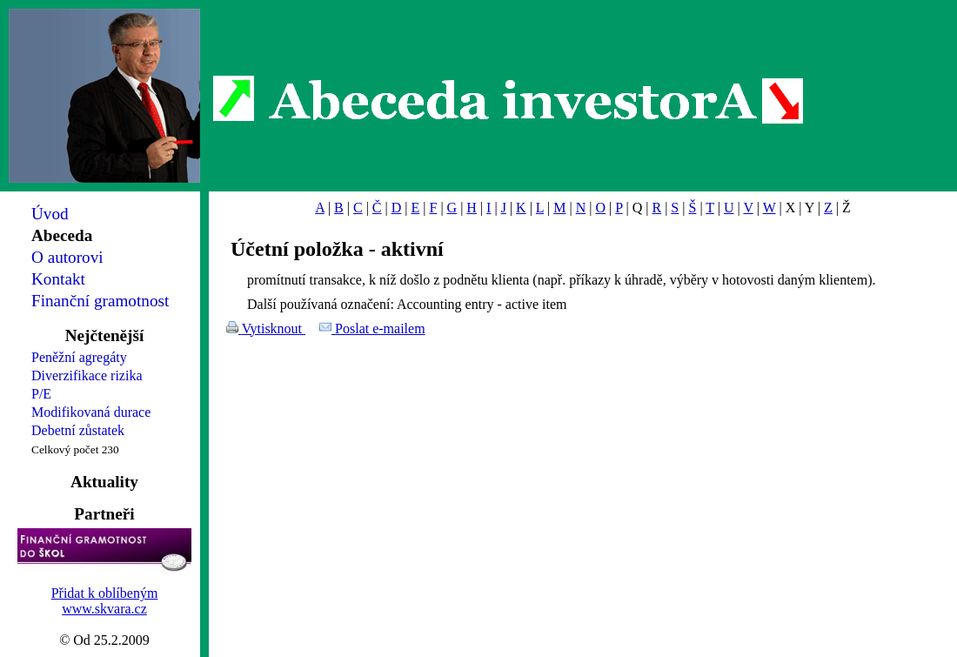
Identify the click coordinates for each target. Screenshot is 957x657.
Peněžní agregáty (79, 357)
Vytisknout (273, 328)
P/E (41, 393)
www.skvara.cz (104, 608)
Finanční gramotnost (100, 301)
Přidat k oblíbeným (104, 593)
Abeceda (61, 235)
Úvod (50, 213)
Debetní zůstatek (77, 430)
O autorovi (67, 257)
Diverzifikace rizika (86, 375)
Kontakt (58, 279)
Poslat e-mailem (380, 328)
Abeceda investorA (508, 100)
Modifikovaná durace (91, 412)
